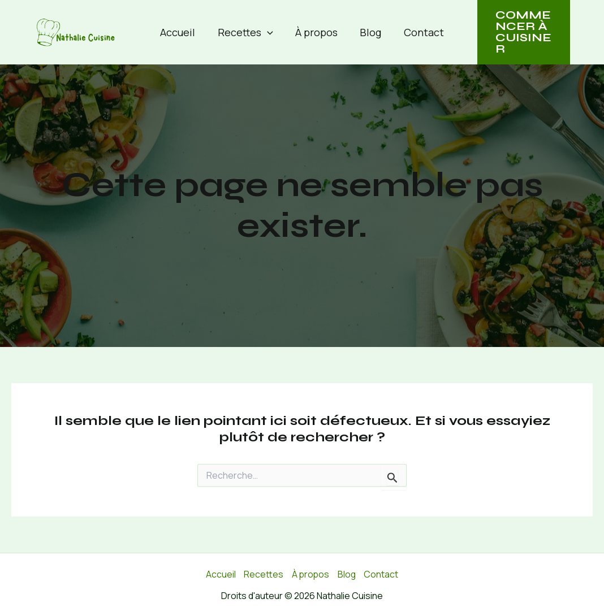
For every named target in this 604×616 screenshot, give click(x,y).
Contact (420, 32)
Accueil (181, 32)
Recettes (247, 32)
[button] (269, 32)
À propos (316, 32)
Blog (368, 32)
